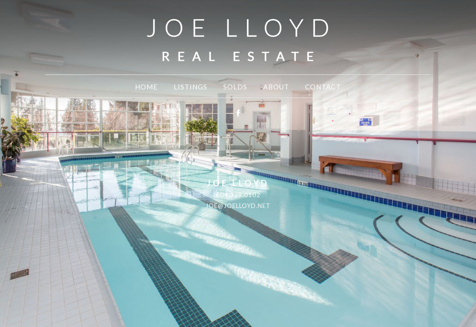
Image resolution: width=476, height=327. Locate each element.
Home (146, 87)
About (276, 87)
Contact (323, 87)
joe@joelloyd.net (238, 205)
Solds (235, 87)
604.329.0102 (238, 194)
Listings (190, 87)
